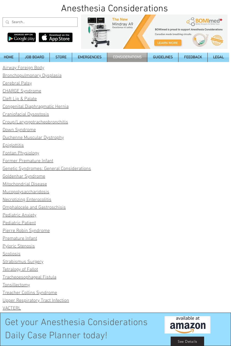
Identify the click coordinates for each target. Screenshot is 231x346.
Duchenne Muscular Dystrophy (33, 138)
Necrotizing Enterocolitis (27, 200)
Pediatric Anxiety (19, 215)
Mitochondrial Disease (25, 184)
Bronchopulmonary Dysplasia (32, 76)
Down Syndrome (19, 130)
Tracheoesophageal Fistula (29, 277)
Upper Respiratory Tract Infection (36, 300)
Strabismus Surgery (23, 262)
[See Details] (187, 341)
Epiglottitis (13, 145)
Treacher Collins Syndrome (30, 293)
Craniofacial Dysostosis (26, 114)
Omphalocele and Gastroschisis (34, 207)
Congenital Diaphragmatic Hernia (36, 107)
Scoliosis (12, 254)
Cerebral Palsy (17, 83)
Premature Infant (20, 238)
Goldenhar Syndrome (24, 176)
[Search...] (39, 22)
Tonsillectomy (16, 285)
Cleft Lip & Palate (20, 99)
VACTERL (12, 308)
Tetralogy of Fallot (20, 269)
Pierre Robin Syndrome (26, 231)
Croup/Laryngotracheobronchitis (35, 122)
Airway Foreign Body (23, 68)
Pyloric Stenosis (19, 246)
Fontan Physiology (21, 153)
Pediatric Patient (19, 223)
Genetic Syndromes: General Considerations (47, 169)
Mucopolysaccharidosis (26, 192)
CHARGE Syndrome (22, 91)
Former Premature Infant (28, 161)
